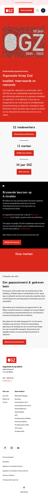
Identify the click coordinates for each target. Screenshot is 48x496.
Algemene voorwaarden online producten (15, 471)
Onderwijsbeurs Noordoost (23, 405)
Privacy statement (8, 457)
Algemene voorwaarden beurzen (12, 466)
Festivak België (19, 412)
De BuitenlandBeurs (21, 422)
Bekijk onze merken (24, 153)
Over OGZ (5, 396)
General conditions (8, 475)
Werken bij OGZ (26, 10)
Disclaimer (6, 462)
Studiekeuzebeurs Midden (23, 418)
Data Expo (18, 399)
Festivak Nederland (20, 409)
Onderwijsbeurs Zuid (21, 402)
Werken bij (6, 399)
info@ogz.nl (7, 381)
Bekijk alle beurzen (12, 242)
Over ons (6, 391)
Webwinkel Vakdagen (21, 396)
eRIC (16, 415)
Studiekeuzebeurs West (22, 425)
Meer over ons (24, 172)
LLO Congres (18, 428)
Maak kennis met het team (24, 134)
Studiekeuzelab (24, 229)
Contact (5, 402)
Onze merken (19, 391)
